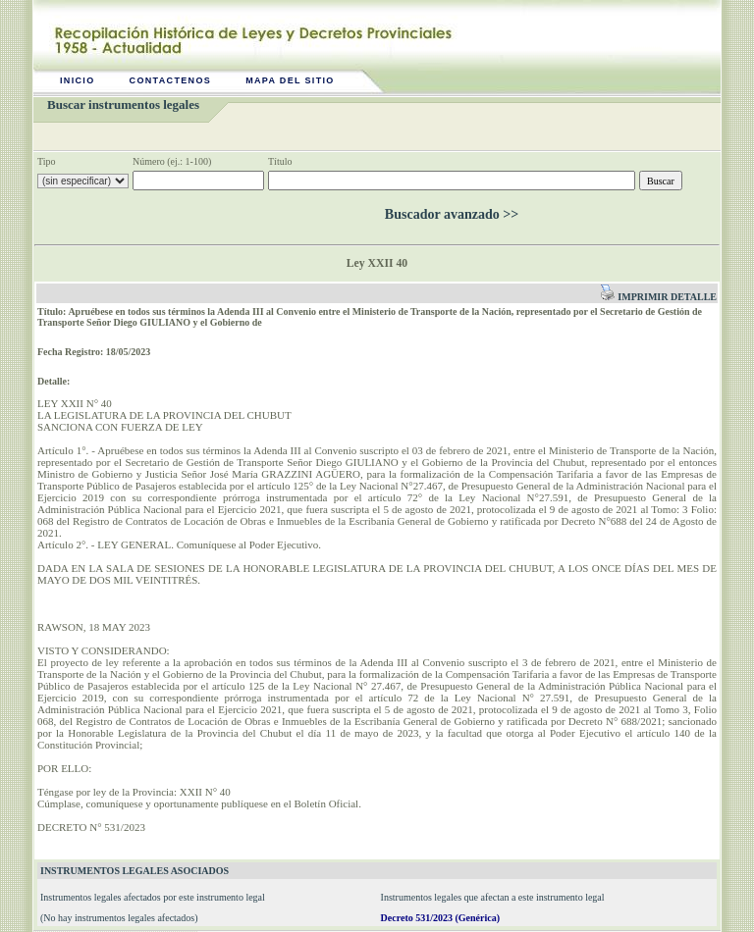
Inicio (77, 80)
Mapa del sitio (290, 80)
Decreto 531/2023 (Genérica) (440, 917)
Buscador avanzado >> (451, 214)
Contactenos (171, 80)
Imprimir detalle (658, 296)
